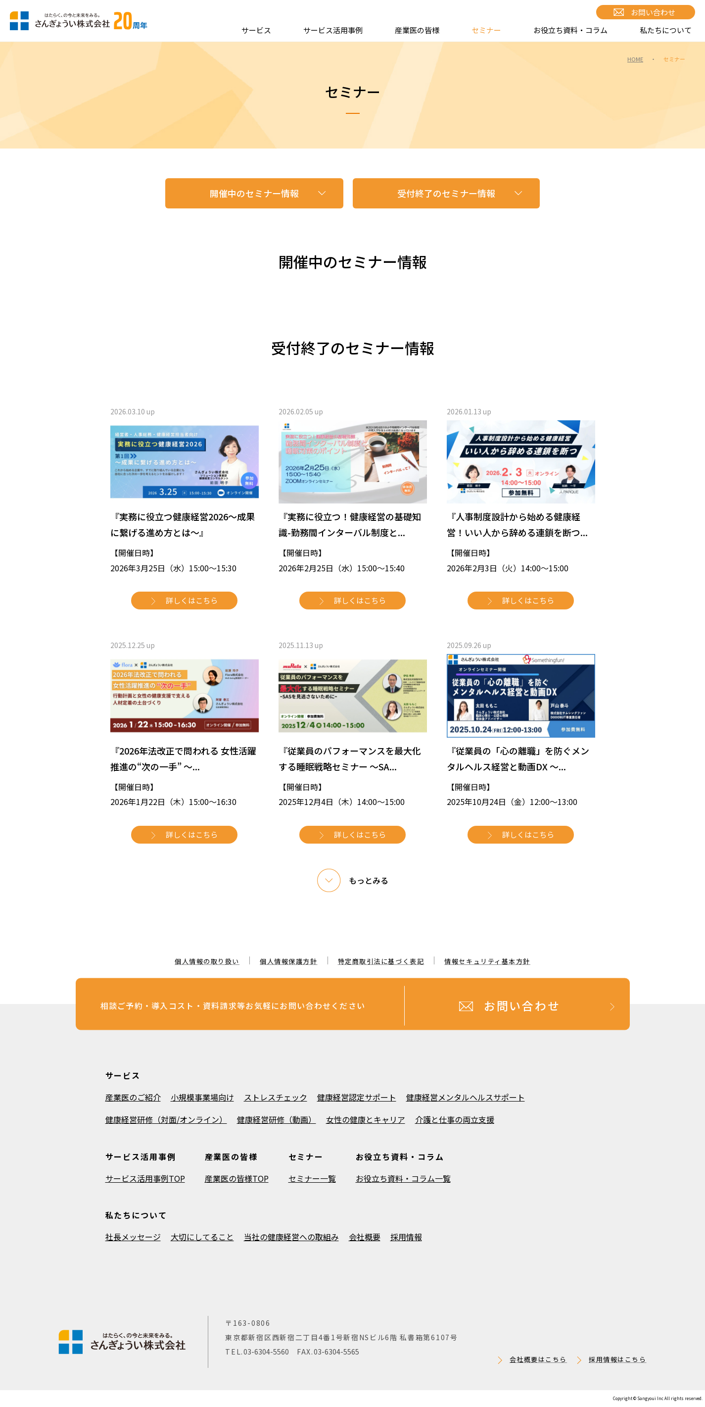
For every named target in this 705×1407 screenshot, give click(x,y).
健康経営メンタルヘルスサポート (465, 1097)
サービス (256, 30)
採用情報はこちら (617, 1359)
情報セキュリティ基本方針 (487, 961)
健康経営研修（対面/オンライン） (166, 1119)
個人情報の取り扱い (207, 961)
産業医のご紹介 (133, 1097)
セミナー (486, 30)
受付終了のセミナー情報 (446, 193)
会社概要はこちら (538, 1359)
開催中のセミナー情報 (254, 193)
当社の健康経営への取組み (291, 1237)
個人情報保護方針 (288, 961)
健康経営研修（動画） (276, 1119)
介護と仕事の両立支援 (454, 1119)
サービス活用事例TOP (145, 1178)
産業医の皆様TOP (237, 1178)
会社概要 (364, 1237)
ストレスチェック (275, 1097)
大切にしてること (202, 1237)
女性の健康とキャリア (365, 1119)
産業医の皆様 (417, 30)
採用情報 (406, 1237)
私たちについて (666, 30)
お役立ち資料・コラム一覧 (403, 1178)
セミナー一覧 (312, 1178)
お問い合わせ (653, 12)
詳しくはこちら (192, 600)
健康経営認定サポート (356, 1097)
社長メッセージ (133, 1237)
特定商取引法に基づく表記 (381, 961)
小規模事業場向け (202, 1097)
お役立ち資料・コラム (570, 30)
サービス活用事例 (333, 30)
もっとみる (368, 880)
